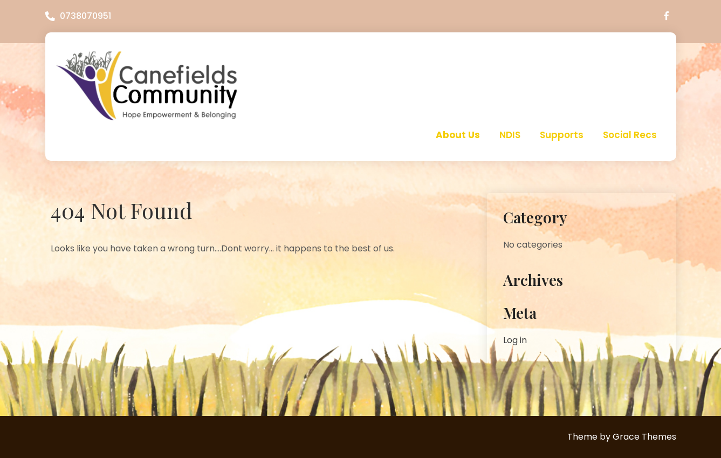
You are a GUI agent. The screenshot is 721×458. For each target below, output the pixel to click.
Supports (561, 134)
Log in (515, 340)
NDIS (509, 134)
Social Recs (630, 134)
